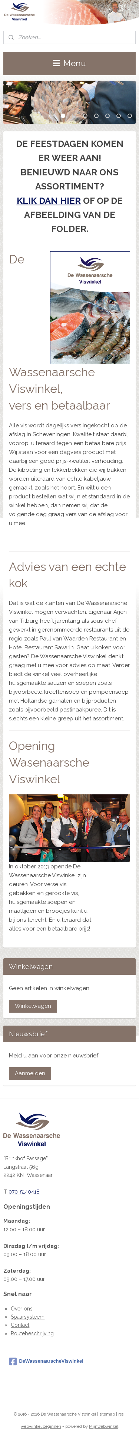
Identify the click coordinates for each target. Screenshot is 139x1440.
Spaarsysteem (27, 1317)
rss (120, 1414)
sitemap (107, 1414)
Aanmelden (30, 1073)
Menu (69, 63)
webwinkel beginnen (41, 1426)
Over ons (22, 1309)
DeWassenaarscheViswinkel (46, 1361)
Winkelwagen (33, 1006)
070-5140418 (24, 1192)
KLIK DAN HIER (49, 200)
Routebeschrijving (32, 1333)
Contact (20, 1325)
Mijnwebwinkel (103, 1426)
